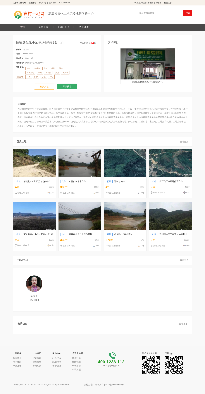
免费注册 (168, 3)
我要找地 (17, 358)
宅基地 (37, 68)
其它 (51, 77)
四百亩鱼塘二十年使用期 (76, 234)
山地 (45, 68)
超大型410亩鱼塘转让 (120, 234)
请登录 (158, 3)
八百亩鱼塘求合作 (73, 181)
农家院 (48, 73)
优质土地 (43, 27)
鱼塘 (40, 73)
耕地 (28, 68)
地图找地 (17, 362)
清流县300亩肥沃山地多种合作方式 (36, 181)
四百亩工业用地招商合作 (167, 181)
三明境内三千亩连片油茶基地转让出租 (173, 234)
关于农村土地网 (19, 3)
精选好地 (32, 3)
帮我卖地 (44, 86)
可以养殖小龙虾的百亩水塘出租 (34, 234)
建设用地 (30, 73)
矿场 (44, 77)
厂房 (28, 77)
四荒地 (20, 77)
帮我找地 (67, 86)
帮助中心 (42, 3)
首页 (22, 27)
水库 (36, 77)
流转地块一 (115, 181)
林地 (53, 68)
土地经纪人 (63, 27)
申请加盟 (17, 366)
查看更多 (184, 141)
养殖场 (65, 73)
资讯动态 (84, 27)
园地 (61, 68)
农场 (57, 73)
